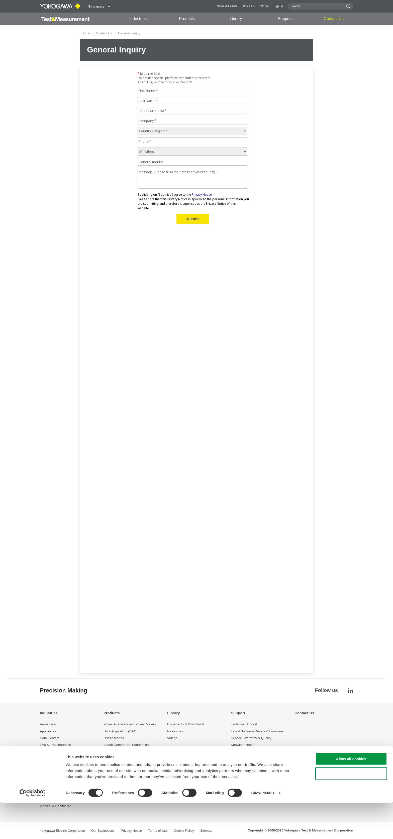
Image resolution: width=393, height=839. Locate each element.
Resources (175, 731)
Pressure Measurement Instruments (130, 756)
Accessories (112, 769)
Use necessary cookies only (351, 810)
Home (85, 33)
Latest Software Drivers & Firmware (257, 731)
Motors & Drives (51, 758)
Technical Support (244, 724)
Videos (172, 738)
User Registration (243, 751)
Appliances (48, 731)
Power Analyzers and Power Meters (130, 724)
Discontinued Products (120, 776)
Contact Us (334, 19)
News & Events (227, 6)
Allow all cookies (351, 795)
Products (187, 19)
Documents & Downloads (185, 724)
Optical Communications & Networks (66, 765)
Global (264, 6)
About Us (248, 6)
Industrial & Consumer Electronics (65, 751)
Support (285, 19)
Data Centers (49, 738)
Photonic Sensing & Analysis (61, 772)
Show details (263, 829)
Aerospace (48, 724)
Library (236, 19)
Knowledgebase (242, 745)
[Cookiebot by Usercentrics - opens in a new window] (32, 829)
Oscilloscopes (114, 738)
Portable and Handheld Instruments (129, 762)
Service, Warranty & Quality (251, 738)
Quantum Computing (55, 779)
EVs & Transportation (55, 745)
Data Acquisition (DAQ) (121, 731)
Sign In (278, 6)
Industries (138, 19)
